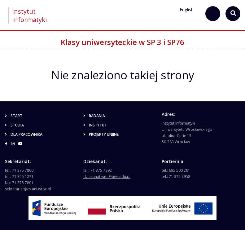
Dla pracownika (23, 134)
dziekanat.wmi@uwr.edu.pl (106, 176)
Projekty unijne (101, 134)
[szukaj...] (212, 13)
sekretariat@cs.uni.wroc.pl (28, 189)
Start (13, 115)
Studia (14, 125)
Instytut (95, 125)
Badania (94, 115)
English (187, 9)
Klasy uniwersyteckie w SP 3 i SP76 (122, 42)
